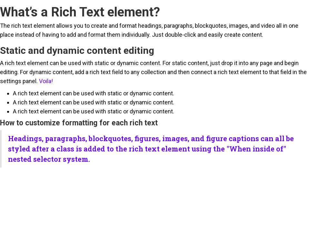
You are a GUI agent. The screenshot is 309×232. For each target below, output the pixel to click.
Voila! (46, 81)
